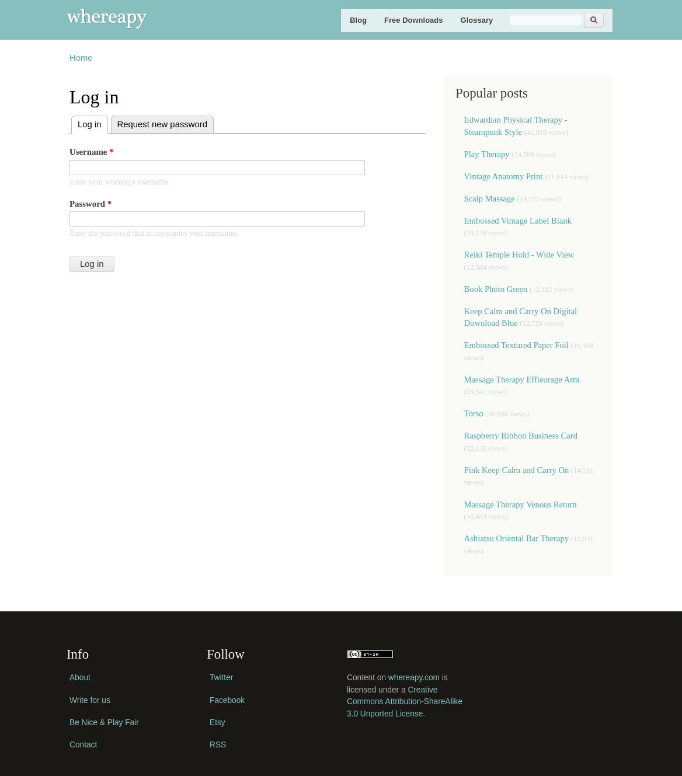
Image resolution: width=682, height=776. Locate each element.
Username (91, 151)
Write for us (89, 700)
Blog (358, 20)
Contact (83, 744)
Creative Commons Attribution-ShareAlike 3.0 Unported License (404, 701)
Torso (475, 413)
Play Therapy (488, 154)
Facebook (227, 700)
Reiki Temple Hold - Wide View (519, 254)
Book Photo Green (496, 289)
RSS (218, 744)
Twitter (221, 677)
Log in (93, 122)
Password (90, 203)
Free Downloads (413, 20)
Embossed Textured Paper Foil (517, 345)
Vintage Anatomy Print (503, 176)
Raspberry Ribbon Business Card (520, 435)
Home (81, 57)
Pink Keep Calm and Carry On (516, 470)
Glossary (477, 20)
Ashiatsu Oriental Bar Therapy (516, 538)
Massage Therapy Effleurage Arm (522, 379)
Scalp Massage (489, 198)
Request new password (162, 124)
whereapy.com (414, 677)
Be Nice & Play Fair (104, 722)
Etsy (217, 722)
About (80, 677)
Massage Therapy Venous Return (520, 504)
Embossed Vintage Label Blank (518, 220)
